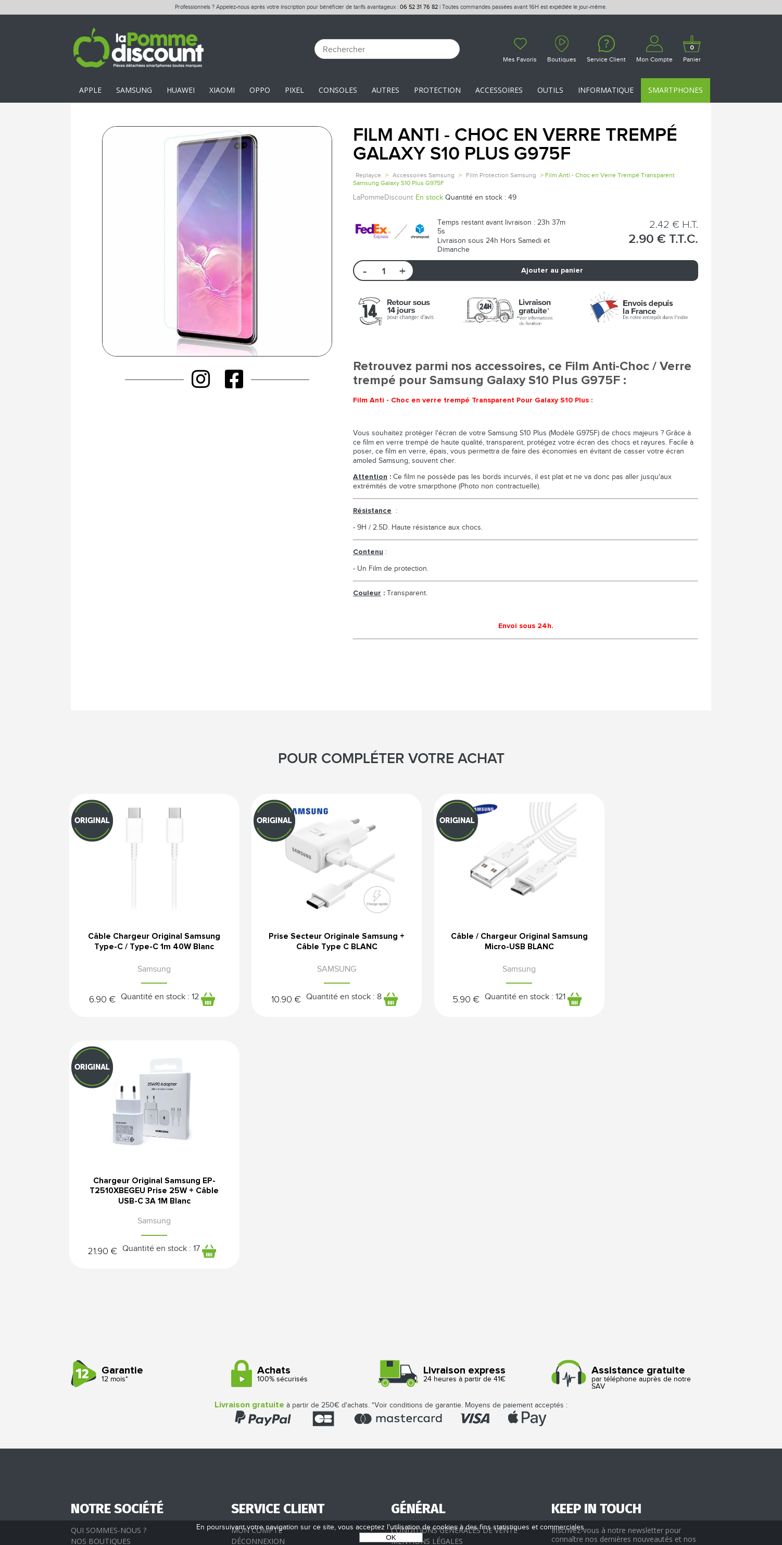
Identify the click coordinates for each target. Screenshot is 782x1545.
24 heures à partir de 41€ (467, 1132)
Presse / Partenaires (431, 1333)
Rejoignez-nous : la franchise (130, 1322)
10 (258, 1007)
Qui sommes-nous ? (108, 1288)
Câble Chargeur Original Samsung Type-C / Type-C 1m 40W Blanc (145, 945)
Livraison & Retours (271, 1322)
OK (391, 1537)
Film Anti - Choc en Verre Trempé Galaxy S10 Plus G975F (515, 144)
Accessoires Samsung (424, 175)
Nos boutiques (101, 1299)
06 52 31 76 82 (419, 7)
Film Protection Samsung (501, 175)
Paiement (249, 1310)
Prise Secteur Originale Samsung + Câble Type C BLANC (309, 945)
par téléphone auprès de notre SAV (627, 1136)
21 (585, 1007)
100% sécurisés (307, 1132)
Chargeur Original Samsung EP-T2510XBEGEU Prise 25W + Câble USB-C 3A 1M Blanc (637, 945)
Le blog (86, 1310)
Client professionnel (274, 1344)
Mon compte (256, 1288)
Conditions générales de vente (454, 1288)
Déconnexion (258, 1299)
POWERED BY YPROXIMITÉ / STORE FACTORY (391, 1507)
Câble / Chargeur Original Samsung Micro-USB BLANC (473, 942)
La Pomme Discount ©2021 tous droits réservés (391, 1490)
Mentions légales (427, 1299)
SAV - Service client (269, 1333)
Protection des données (441, 1310)
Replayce (368, 175)
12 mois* (147, 1132)
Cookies (406, 1322)
